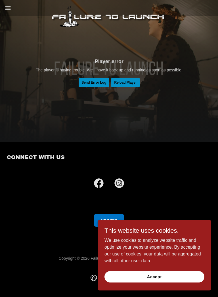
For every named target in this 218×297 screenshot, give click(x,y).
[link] (109, 8)
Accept (154, 276)
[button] (18, 8)
